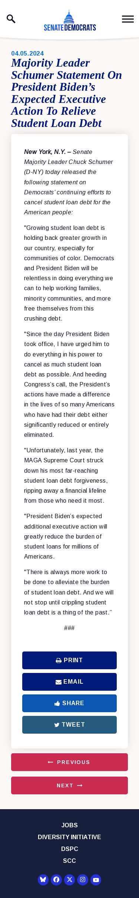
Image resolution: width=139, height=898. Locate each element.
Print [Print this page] (69, 660)
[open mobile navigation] (128, 19)
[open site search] (11, 18)
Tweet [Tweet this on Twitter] (69, 724)
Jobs (70, 825)
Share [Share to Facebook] (69, 703)
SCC (69, 861)
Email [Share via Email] (70, 681)
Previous (73, 762)
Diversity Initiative (69, 837)
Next (65, 785)
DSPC (69, 849)
